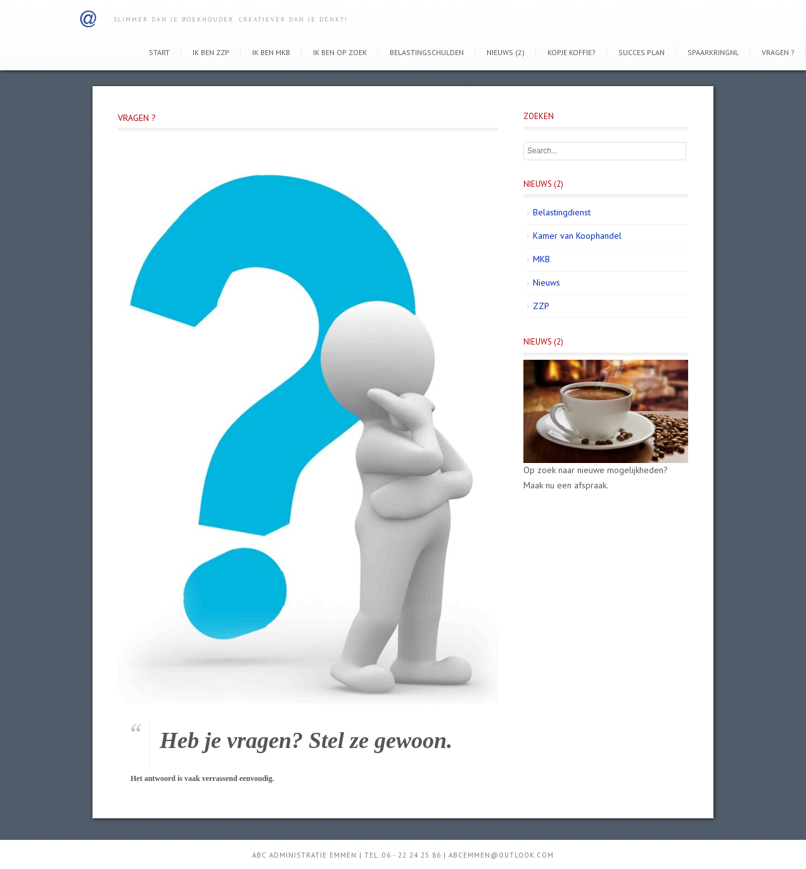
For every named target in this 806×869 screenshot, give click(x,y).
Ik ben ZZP (211, 52)
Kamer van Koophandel (577, 235)
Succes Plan (641, 52)
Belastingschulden (427, 52)
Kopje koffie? (571, 52)
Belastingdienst (562, 212)
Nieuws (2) (506, 52)
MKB (541, 259)
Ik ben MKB (271, 52)
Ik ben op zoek (340, 52)
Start (159, 52)
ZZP (541, 306)
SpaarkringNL (713, 52)
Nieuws (546, 282)
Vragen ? (778, 52)
